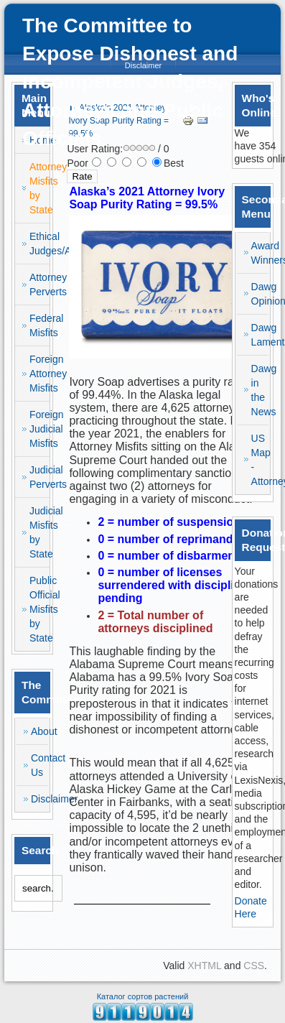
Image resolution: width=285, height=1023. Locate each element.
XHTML (204, 965)
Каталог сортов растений (143, 996)
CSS (253, 965)
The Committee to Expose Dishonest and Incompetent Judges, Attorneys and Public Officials (130, 81)
